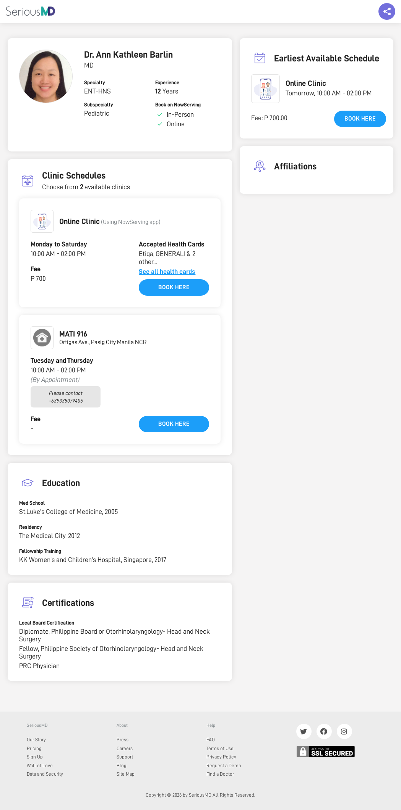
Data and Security (45, 773)
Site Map (126, 773)
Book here (174, 287)
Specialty (94, 82)
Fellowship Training (40, 551)
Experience (167, 82)
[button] (42, 221)
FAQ (210, 739)
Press (122, 739)
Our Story (36, 739)
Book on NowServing (178, 104)
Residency (30, 527)
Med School (32, 503)
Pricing (34, 748)
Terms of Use (220, 748)
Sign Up (35, 756)
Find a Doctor (220, 773)
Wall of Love (40, 765)
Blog (122, 765)
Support (125, 756)
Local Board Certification (46, 622)
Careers (125, 748)
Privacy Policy (221, 756)
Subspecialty (98, 104)
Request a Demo (223, 765)
